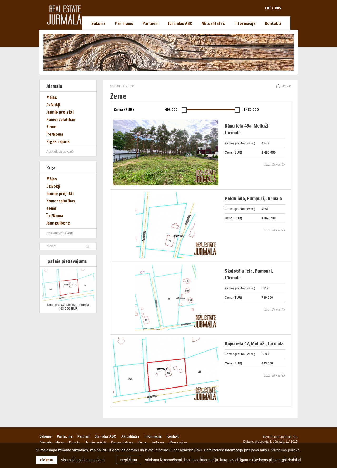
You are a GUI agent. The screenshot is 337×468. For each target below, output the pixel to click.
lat (268, 8)
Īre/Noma (54, 134)
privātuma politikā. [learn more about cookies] (285, 450)
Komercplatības (60, 119)
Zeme (51, 127)
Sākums (98, 23)
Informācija (244, 23)
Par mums (124, 23)
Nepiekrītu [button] (128, 460)
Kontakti (273, 23)
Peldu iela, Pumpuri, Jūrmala (253, 198)
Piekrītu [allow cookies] (46, 460)
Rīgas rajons (58, 141)
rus (278, 8)
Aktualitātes (213, 23)
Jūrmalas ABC (180, 23)
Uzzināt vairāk (274, 164)
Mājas (51, 97)
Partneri (150, 23)
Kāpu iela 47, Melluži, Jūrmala (254, 343)
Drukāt (286, 86)
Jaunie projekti (60, 112)
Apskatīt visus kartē (60, 152)
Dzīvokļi (53, 105)
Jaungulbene (58, 223)
